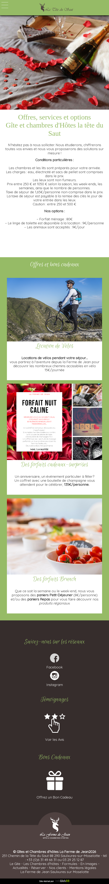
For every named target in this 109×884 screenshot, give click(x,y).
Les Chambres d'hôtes (41, 864)
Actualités (20, 868)
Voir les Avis (54, 737)
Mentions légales (82, 868)
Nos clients (57, 868)
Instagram (54, 682)
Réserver (38, 868)
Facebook (54, 665)
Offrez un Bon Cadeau (54, 795)
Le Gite (15, 864)
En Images (88, 864)
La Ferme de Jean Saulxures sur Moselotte (54, 872)
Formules (69, 864)
